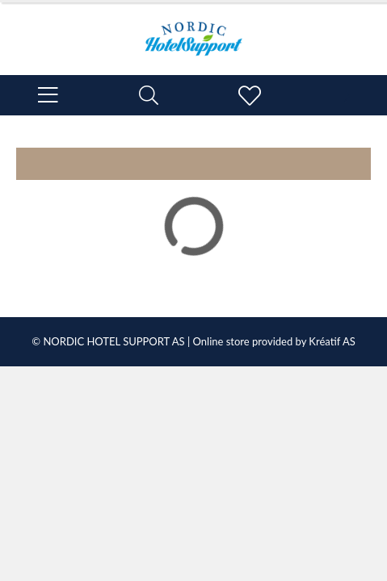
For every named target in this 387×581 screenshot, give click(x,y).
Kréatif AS (332, 341)
